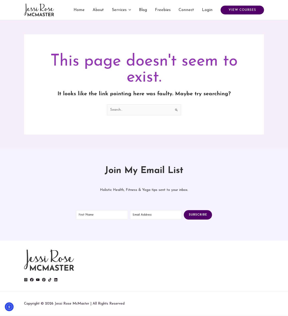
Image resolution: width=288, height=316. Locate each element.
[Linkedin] (56, 280)
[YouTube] (38, 280)
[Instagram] (26, 280)
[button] (242, 10)
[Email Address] (156, 215)
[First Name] (102, 215)
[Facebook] (32, 280)
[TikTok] (50, 280)
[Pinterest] (44, 280)
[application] (129, 10)
